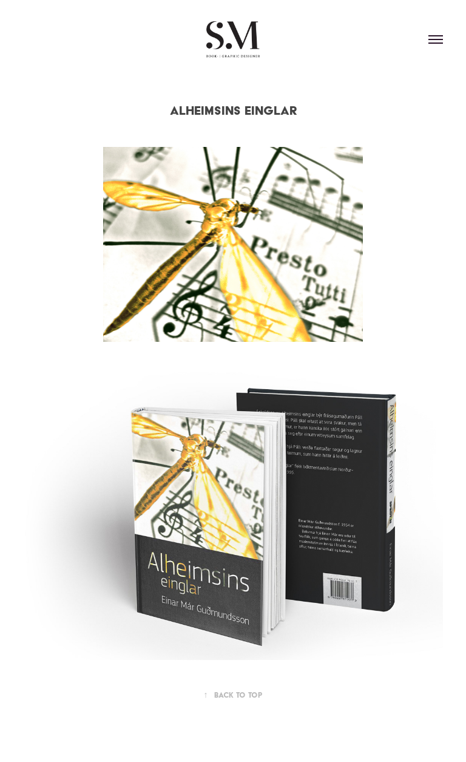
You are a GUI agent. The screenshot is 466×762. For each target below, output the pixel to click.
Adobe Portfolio (253, 739)
